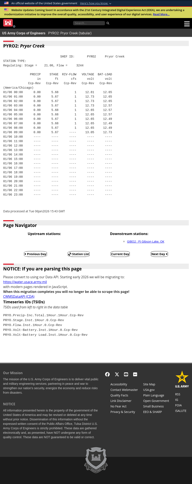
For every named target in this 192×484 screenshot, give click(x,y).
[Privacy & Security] (124, 412)
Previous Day (35, 254)
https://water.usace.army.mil (25, 282)
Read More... (161, 14)
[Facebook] (107, 374)
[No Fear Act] (124, 407)
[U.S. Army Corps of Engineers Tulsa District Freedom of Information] (182, 405)
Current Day (120, 254)
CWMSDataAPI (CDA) (18, 296)
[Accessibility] (124, 384)
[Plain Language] (156, 396)
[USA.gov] (156, 390)
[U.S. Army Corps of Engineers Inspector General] (182, 400)
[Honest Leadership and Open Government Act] (156, 401)
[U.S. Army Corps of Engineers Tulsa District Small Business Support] (156, 407)
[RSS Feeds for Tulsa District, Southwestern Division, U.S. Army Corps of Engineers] (182, 394)
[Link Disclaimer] (124, 401)
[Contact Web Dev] (124, 390)
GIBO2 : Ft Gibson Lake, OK (145, 241)
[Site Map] (156, 384)
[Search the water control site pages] (89, 23)
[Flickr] (135, 374)
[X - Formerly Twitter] (117, 374)
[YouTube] (126, 374)
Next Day (159, 254)
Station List (78, 254)
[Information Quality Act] (124, 396)
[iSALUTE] (182, 411)
